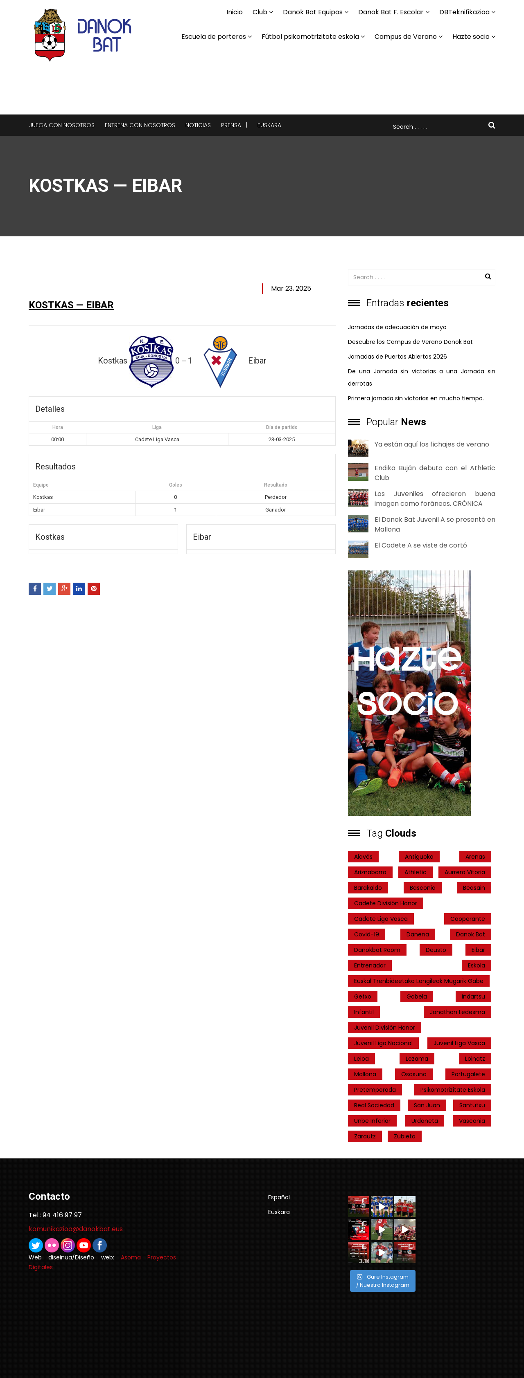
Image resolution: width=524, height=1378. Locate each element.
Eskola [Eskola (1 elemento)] (476, 965)
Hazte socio (471, 36)
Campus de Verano (406, 36)
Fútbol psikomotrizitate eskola (310, 36)
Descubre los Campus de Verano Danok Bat (410, 342)
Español (279, 1197)
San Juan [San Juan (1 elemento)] (427, 1105)
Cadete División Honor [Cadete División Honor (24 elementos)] (385, 903)
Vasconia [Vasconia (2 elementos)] (472, 1121)
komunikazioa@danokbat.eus (76, 1229)
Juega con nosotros (62, 125)
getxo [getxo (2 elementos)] (362, 996)
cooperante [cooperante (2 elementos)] (467, 919)
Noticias (198, 125)
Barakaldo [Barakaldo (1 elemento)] (368, 888)
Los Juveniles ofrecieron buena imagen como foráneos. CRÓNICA (435, 498)
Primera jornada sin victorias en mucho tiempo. (416, 398)
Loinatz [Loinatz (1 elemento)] (475, 1059)
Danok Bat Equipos (313, 12)
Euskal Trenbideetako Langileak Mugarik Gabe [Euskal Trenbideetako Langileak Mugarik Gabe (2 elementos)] (418, 981)
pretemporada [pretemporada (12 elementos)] (375, 1090)
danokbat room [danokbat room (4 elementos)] (377, 950)
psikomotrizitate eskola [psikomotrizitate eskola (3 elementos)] (452, 1090)
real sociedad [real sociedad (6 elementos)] (374, 1105)
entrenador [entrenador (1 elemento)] (370, 965)
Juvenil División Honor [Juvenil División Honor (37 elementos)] (384, 1027)
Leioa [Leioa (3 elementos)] (361, 1059)
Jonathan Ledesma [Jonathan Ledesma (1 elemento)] (457, 1012)
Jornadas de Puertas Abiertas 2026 (397, 356)
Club (260, 12)
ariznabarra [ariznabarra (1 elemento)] (370, 872)
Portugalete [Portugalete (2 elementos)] (468, 1074)
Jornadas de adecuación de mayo (397, 327)
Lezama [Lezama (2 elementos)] (417, 1059)
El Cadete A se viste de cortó (421, 545)
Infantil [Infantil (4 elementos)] (364, 1012)
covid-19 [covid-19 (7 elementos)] (366, 934)
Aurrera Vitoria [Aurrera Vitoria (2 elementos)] (465, 872)
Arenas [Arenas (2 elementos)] (475, 857)
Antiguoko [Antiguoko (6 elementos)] (419, 857)
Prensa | (234, 125)
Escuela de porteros (213, 36)
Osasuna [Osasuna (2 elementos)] (414, 1074)
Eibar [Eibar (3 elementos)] (478, 950)
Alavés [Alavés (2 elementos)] (363, 857)
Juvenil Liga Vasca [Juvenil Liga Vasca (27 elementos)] (459, 1043)
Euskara (269, 125)
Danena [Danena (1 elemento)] (418, 934)
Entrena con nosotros (140, 125)
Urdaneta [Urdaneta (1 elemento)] (424, 1121)
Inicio (234, 12)
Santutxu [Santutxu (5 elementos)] (472, 1105)
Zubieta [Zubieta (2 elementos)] (405, 1136)
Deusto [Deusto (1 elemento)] (436, 950)
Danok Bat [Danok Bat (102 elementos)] (470, 934)
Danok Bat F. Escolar (391, 12)
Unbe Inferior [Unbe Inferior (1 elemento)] (372, 1121)
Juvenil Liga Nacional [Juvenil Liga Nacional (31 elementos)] (383, 1043)
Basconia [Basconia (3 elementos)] (423, 888)
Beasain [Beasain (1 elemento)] (474, 888)
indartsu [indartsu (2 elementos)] (473, 996)
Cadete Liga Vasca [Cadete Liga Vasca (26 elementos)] (381, 919)
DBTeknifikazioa (464, 12)
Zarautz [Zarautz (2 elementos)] (365, 1136)
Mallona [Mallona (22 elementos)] (365, 1074)
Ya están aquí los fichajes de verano (432, 444)
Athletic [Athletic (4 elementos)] (415, 872)
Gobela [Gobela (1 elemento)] (417, 996)
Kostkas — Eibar (71, 305)
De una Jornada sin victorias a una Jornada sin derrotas (421, 377)
